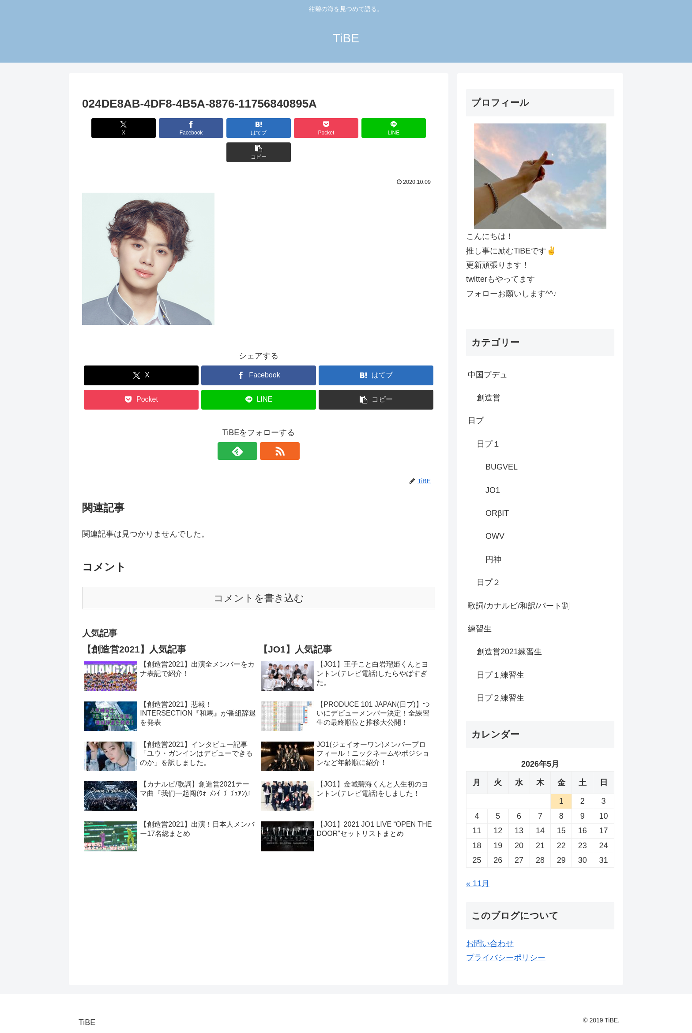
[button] (407, 128)
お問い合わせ (490, 943)
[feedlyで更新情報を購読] (248, 427)
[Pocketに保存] (288, 128)
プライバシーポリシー (505, 957)
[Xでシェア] (110, 128)
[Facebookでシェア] (169, 128)
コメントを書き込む (259, 573)
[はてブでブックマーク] (229, 128)
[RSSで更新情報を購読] (269, 427)
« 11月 (477, 883)
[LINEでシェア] (348, 128)
